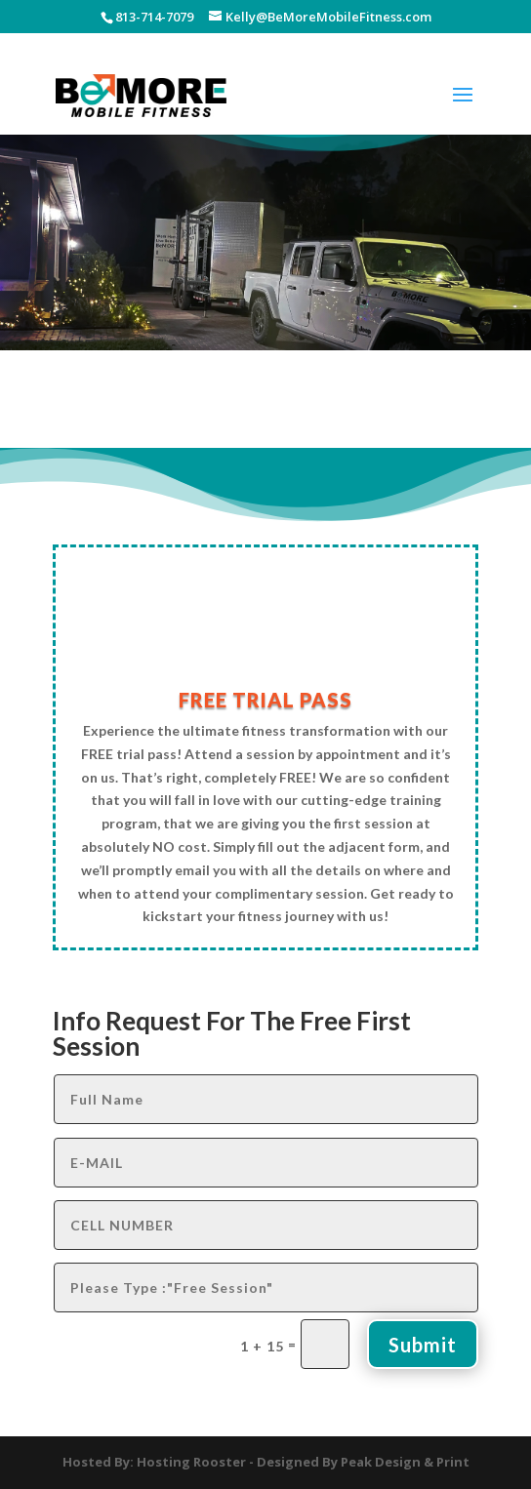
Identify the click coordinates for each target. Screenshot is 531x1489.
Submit (422, 1344)
